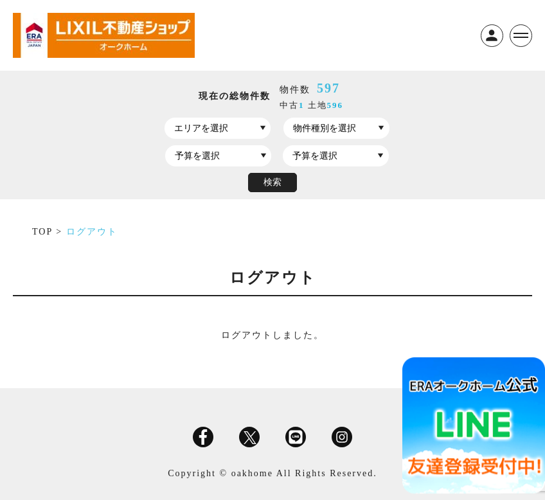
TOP (44, 232)
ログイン (492, 35)
